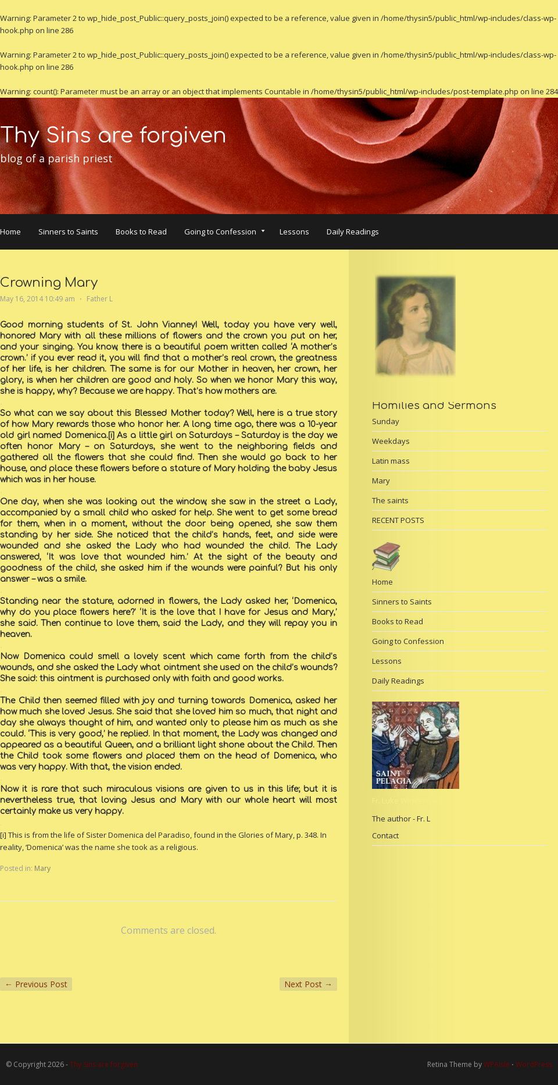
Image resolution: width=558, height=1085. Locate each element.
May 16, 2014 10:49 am (37, 299)
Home (10, 231)
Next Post (308, 984)
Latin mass (391, 461)
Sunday (385, 421)
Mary (42, 868)
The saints (390, 500)
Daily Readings (353, 231)
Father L (100, 299)
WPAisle (497, 1064)
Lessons (294, 231)
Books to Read (141, 231)
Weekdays (391, 441)
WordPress (534, 1064)
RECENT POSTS (398, 520)
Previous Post (36, 984)
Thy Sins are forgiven (113, 135)
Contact (385, 835)
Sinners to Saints (68, 231)
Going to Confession (224, 232)
